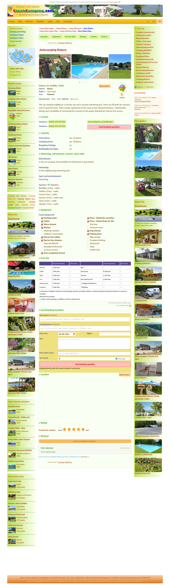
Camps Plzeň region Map (48, 31)
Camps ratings (15, 72)
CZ (148, 21)
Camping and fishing (18, 32)
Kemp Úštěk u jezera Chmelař (19, 439)
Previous (40, 68)
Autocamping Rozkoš (144, 47)
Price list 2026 (70, 37)
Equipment (56, 37)
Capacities (44, 37)
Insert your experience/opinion (85, 441)
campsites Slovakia (118, 581)
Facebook (54, 578)
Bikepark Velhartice (15, 179)
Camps (22, 578)
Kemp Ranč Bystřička (144, 76)
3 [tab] (87, 83)
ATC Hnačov (12, 157)
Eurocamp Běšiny (14, 88)
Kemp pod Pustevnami (16, 514)
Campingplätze (44, 578)
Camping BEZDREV (143, 50)
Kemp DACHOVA (14, 276)
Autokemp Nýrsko (14, 135)
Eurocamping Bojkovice (145, 70)
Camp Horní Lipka (14, 481)
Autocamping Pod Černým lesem (147, 63)
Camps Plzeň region (46, 28)
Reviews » (85, 457)
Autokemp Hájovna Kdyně (18, 124)
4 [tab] (90, 83)
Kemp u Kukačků (143, 53)
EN (159, 21)
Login (50, 21)
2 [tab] (83, 83)
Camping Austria (77, 581)
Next (129, 68)
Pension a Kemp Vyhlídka (17, 503)
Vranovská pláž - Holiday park (19, 417)
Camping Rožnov (143, 79)
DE (154, 21)
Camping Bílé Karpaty (17, 196)
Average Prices (15, 75)
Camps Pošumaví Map (68, 31)
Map (20, 21)
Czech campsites (33, 581)
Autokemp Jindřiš (14, 295)
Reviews (29, 21)
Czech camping (31, 578)
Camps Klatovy (61, 28)
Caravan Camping (143, 44)
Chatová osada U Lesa (16, 313)
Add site (140, 87)
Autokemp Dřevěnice (142, 263)
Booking (83, 37)
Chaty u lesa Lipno (143, 41)
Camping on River (16, 38)
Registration (80, 578)
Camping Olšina (142, 56)
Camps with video (17, 68)
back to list (52, 43)
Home (11, 21)
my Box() (67, 21)
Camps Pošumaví (75, 28)
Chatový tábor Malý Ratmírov (19, 258)
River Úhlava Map (84, 31)
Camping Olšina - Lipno (16, 428)
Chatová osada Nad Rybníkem (19, 146)
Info (58, 21)
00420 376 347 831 (57, 126)
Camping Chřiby (28, 205)
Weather (40, 21)
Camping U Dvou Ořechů (17, 99)
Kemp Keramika (14, 219)
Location (94, 37)
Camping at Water (17, 35)
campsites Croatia (138, 581)
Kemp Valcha (13, 169)
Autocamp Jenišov (143, 35)
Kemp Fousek (13, 537)
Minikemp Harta (14, 492)
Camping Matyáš (141, 338)
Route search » (104, 86)
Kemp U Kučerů (142, 67)
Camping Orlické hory (26, 199)
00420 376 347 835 (57, 122)
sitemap (88, 578)
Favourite (150, 87)
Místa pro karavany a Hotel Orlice (147, 436)
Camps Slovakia (16, 41)
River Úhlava (88, 28)
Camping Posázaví (14, 208)
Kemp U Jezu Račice (142, 319)
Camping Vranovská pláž (145, 32)
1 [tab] (80, 83)
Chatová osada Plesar (16, 461)
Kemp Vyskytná (140, 378)
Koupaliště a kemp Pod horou (19, 110)
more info (116, 2)
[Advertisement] (21, 561)
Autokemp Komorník (144, 59)
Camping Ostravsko (16, 202)
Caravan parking (16, 28)
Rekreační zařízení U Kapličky (145, 282)
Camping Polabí (28, 208)
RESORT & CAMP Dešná (143, 455)
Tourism (54, 185)
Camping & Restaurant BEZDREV (20, 450)
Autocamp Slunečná (15, 525)
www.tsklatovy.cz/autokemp (100, 122)
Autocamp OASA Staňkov (17, 353)
